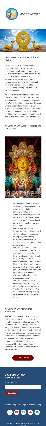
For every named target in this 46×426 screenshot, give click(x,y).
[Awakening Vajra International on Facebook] (10, 412)
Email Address (11, 383)
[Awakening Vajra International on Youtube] (16, 412)
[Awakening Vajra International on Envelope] (37, 412)
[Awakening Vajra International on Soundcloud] (30, 412)
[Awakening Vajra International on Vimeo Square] (23, 412)
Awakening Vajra (29, 14)
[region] (23, 40)
